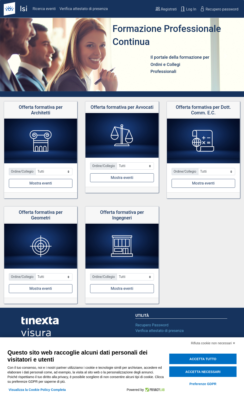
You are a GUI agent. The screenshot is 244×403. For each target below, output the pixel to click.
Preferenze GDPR (202, 384)
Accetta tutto (203, 359)
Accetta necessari (202, 372)
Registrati (166, 9)
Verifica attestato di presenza (83, 9)
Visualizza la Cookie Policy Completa (37, 390)
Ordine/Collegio (22, 171)
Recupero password (219, 9)
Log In (188, 9)
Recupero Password (151, 325)
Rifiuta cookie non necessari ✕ (213, 343)
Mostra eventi (40, 183)
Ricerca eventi (44, 9)
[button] (18, 56)
